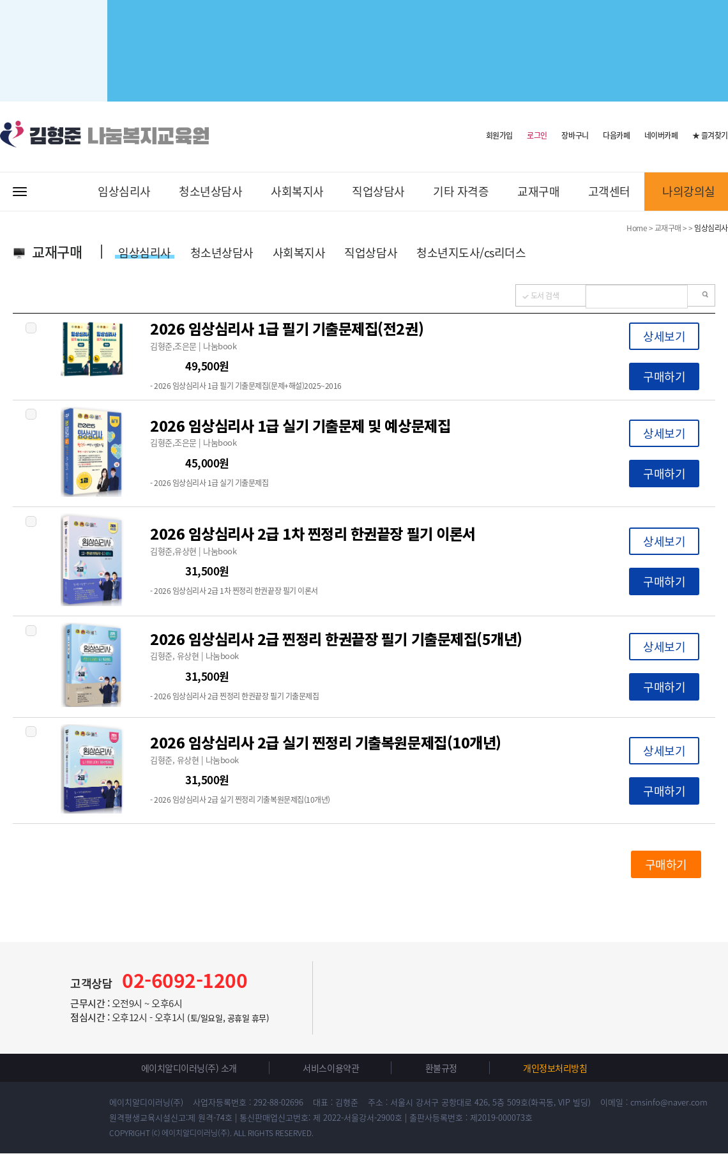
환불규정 (441, 1067)
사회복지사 (297, 191)
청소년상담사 (210, 191)
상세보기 (664, 336)
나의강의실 (688, 191)
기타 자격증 (461, 191)
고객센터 (609, 191)
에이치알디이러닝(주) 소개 (189, 1067)
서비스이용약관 (331, 1067)
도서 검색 (545, 295)
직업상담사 (378, 191)
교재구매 (538, 191)
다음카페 (616, 135)
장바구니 (574, 135)
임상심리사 (124, 191)
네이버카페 (661, 135)
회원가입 (499, 134)
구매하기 (664, 376)
